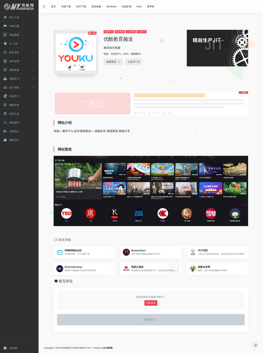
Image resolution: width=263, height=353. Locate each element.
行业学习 (141, 31)
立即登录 (151, 302)
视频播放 (85, 131)
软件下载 (81, 6)
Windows (111, 6)
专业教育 (120, 31)
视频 (56, 131)
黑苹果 (150, 6)
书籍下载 (66, 6)
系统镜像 (96, 6)
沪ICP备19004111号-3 (80, 348)
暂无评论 (66, 281)
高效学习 (108, 31)
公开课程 (131, 31)
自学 (125, 53)
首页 (53, 6)
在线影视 (126, 6)
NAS (139, 6)
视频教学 (136, 53)
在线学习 (116, 53)
